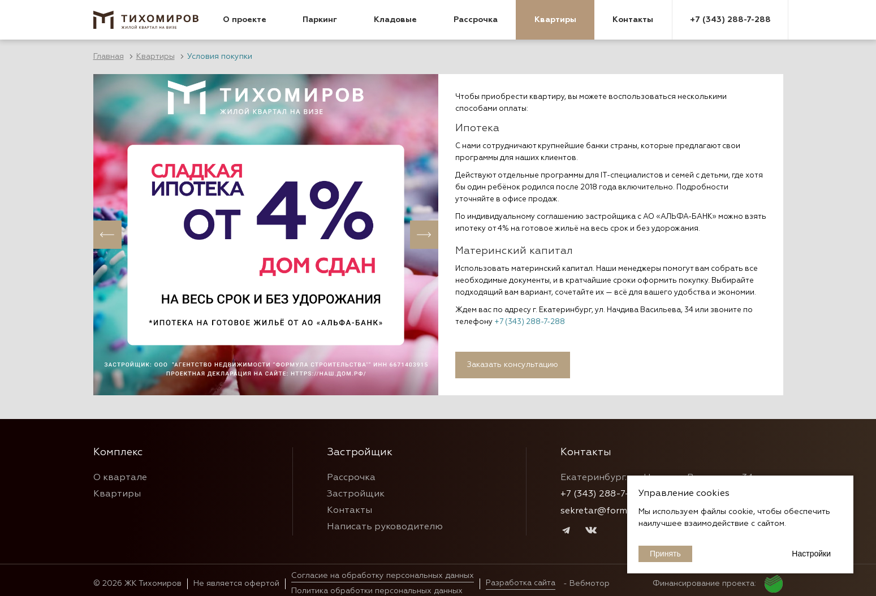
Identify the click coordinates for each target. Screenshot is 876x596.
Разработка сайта (520, 583)
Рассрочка (476, 20)
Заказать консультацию (512, 365)
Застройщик (356, 494)
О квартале (120, 477)
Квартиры (555, 20)
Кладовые (395, 20)
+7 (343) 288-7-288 (730, 20)
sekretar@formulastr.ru (611, 511)
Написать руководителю (385, 527)
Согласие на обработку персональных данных (382, 576)
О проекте (244, 20)
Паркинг (320, 20)
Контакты (632, 20)
